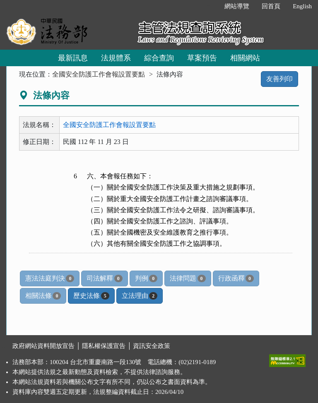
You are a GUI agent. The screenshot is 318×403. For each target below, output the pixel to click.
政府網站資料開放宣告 (43, 346)
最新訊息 (73, 58)
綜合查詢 (159, 58)
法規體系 (116, 58)
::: (209, 6)
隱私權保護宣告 (103, 346)
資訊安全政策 (151, 346)
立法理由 (139, 296)
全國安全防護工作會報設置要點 (98, 74)
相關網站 (245, 58)
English (302, 6)
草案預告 (202, 58)
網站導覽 (236, 6)
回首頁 (271, 6)
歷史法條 (91, 296)
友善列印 (279, 78)
